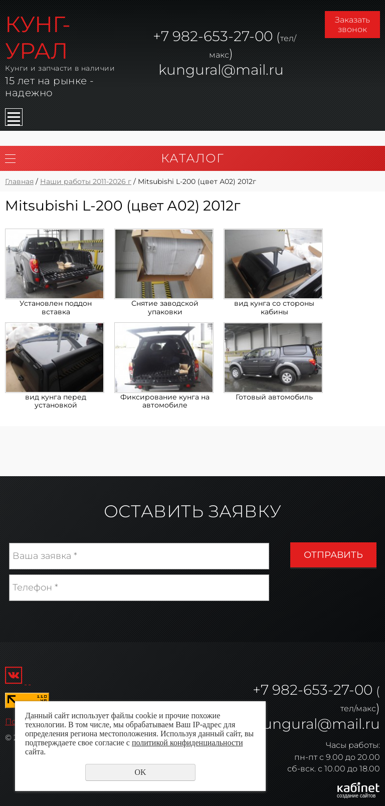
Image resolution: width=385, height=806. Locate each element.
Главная (19, 181)
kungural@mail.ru (221, 69)
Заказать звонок (352, 24)
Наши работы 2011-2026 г (85, 181)
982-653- (302, 689)
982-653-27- (212, 36)
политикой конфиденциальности (187, 742)
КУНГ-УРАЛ (38, 37)
